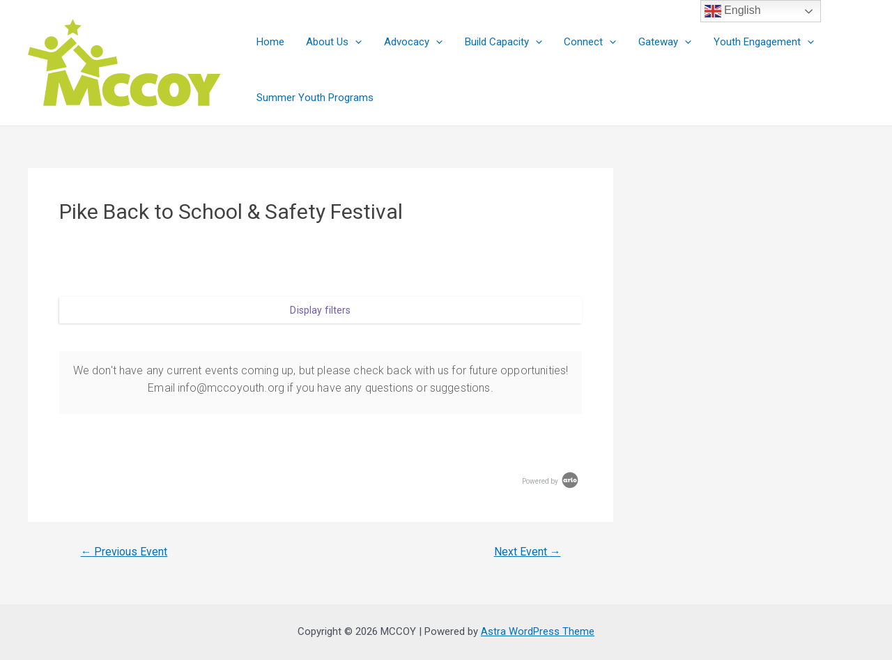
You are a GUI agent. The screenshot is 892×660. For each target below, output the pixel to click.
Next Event (526, 552)
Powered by (551, 481)
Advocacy (410, 42)
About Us (332, 42)
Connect (585, 42)
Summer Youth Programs (314, 97)
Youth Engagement (756, 42)
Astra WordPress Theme (537, 631)
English (733, 11)
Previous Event (125, 552)
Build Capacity (499, 42)
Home (270, 42)
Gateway (658, 42)
